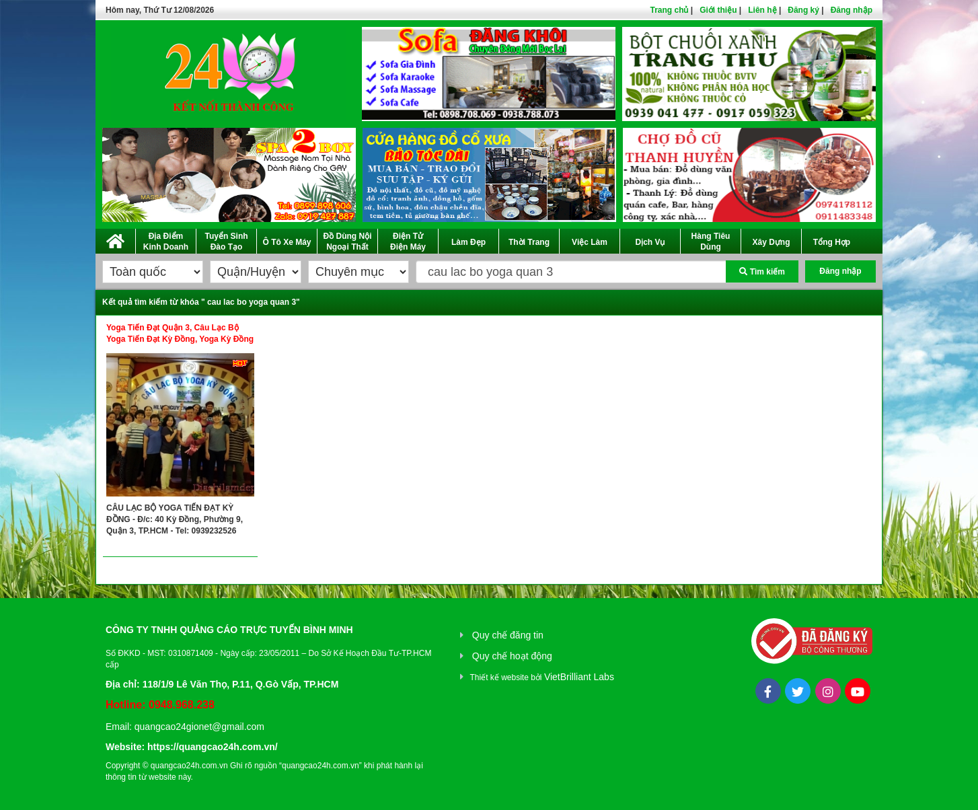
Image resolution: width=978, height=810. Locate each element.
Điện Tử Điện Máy (408, 241)
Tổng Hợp (831, 242)
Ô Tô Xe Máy (286, 242)
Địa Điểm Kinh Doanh (165, 241)
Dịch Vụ (650, 242)
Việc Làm (589, 242)
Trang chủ (669, 10)
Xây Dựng (771, 242)
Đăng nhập (851, 10)
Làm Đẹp (468, 242)
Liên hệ (762, 10)
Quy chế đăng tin (507, 635)
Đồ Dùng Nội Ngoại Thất (348, 241)
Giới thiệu (718, 10)
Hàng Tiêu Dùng (710, 241)
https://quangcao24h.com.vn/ (212, 746)
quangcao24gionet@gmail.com (199, 726)
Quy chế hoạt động (512, 656)
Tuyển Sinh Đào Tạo (226, 241)
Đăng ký (803, 10)
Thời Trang (529, 242)
